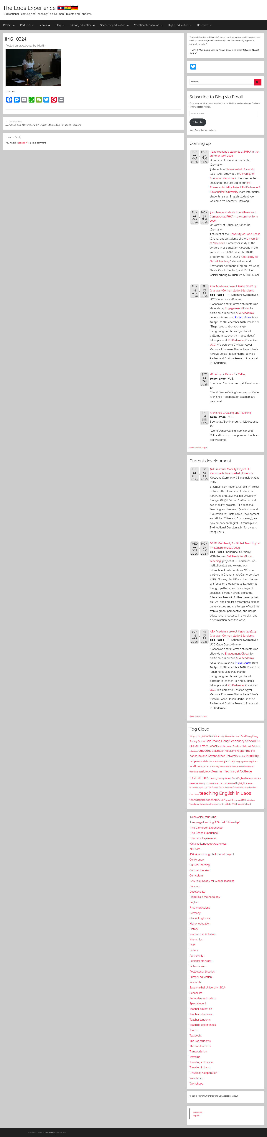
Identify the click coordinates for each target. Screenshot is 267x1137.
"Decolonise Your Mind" (203, 816)
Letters (193, 950)
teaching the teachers (203, 800)
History (193, 928)
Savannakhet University (240, 169)
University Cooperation (203, 1072)
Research (204, 25)
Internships (196, 939)
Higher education (180, 25)
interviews (219, 761)
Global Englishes (199, 918)
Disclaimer (197, 1112)
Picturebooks (197, 966)
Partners (27, 25)
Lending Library (217, 778)
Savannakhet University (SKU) (207, 987)
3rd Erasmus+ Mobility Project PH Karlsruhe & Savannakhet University (235, 187)
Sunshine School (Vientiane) (237, 787)
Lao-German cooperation (232, 766)
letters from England (235, 778)
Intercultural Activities (202, 934)
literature (193, 783)
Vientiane (251, 800)
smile (208, 787)
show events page (198, 447)
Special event (197, 1003)
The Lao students (200, 1040)
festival (242, 756)
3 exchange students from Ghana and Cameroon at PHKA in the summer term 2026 (234, 216)
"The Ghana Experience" (203, 832)
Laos (204, 777)
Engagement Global (237, 308)
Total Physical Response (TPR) (232, 800)
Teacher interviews (200, 1014)
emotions (204, 750)
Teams (45, 25)
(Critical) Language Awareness (207, 843)
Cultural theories (199, 870)
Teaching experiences (202, 1024)
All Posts (194, 849)
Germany (195, 913)
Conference (196, 859)
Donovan (49, 1132)
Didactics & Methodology (204, 896)
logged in (22, 143)
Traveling (194, 1056)
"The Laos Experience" (202, 838)
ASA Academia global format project (211, 854)
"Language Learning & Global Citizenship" (214, 822)
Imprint (196, 1115)
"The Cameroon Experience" (206, 827)
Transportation (198, 1051)
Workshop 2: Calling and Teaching (230, 412)
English (193, 902)
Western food (244, 804)
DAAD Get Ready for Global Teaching (212, 880)
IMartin (41, 45)
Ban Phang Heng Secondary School (230, 741)
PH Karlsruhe (236, 340)
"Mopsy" (193, 736)
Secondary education (114, 25)
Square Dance (218, 787)
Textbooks (195, 1035)
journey (229, 761)
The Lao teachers (200, 1046)
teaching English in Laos (225, 793)
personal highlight (236, 783)
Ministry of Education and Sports (212, 783)
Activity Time (223, 736)
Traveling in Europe (201, 1062)
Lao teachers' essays (208, 766)
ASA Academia (245, 313)
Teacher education (200, 1008)
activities (211, 736)
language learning (244, 761)
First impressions (199, 907)
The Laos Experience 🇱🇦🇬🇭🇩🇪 (40, 7)
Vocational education (148, 25)
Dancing (194, 886)
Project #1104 (243, 317)
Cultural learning (199, 865)
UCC (213, 344)
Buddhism (237, 746)
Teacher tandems (200, 1019)
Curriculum (196, 875)
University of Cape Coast (245, 234)
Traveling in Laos (199, 1067)
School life (195, 992)
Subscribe (198, 122)
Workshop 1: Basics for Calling (228, 374)
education (193, 751)
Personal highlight (200, 960)
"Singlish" (202, 736)
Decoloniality (197, 891)
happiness (195, 761)
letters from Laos (253, 778)
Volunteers (195, 1078)
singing (202, 787)
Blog (60, 25)
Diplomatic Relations (251, 746)
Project (9, 25)
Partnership (196, 955)
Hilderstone (208, 761)
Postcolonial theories (202, 971)
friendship (252, 756)
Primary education (82, 25)
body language (224, 746)
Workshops (196, 1083)
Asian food (235, 736)
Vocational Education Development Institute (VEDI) (213, 804)
